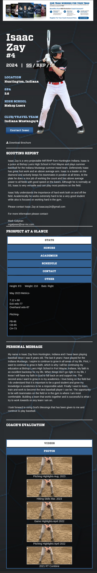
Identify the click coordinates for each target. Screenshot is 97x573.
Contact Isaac (19, 130)
